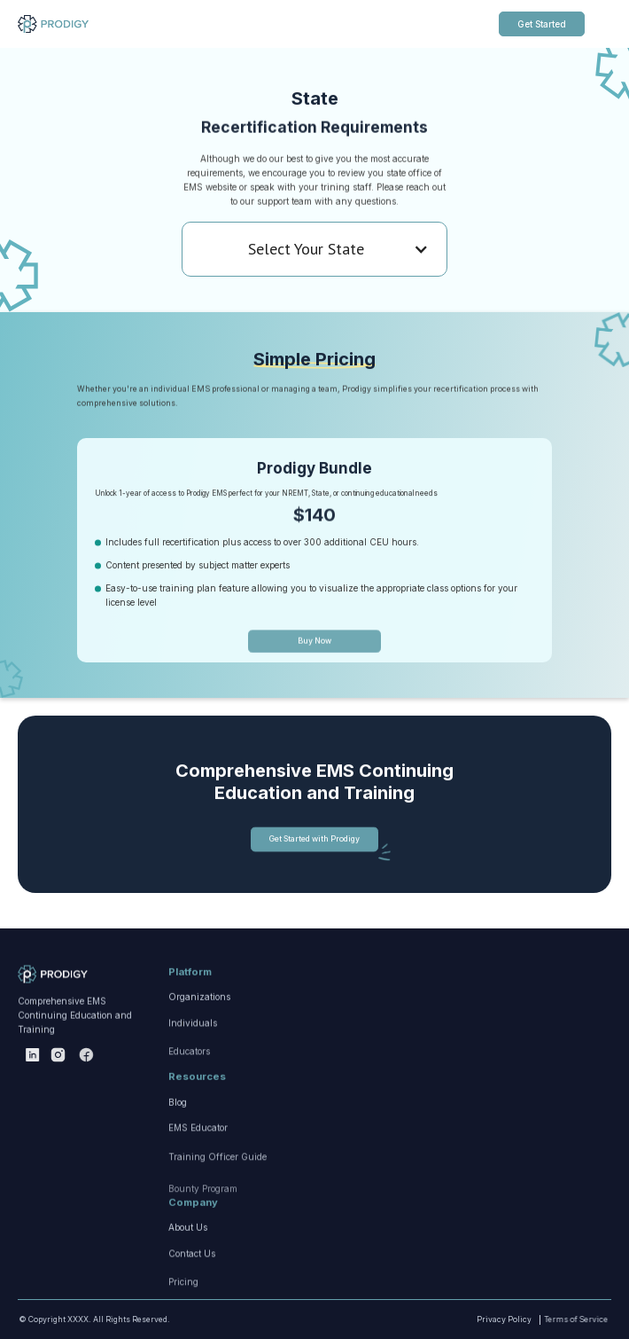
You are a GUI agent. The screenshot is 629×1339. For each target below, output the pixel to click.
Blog (177, 1131)
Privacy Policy (485, 1319)
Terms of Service (546, 1319)
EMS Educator (198, 1173)
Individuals (192, 1068)
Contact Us (191, 1299)
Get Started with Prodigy (314, 857)
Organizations (199, 1027)
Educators (189, 1118)
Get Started (541, 24)
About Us (187, 1257)
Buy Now (314, 687)
